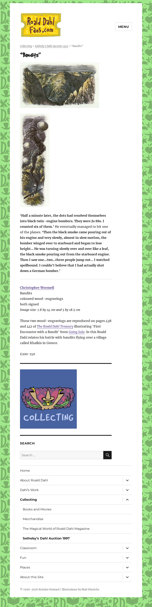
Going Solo (77, 332)
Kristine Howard (49, 589)
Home (25, 470)
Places (25, 567)
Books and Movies (37, 509)
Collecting (28, 500)
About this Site (32, 577)
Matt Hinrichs (90, 589)
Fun (23, 558)
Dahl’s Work (29, 490)
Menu (123, 27)
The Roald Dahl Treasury (55, 326)
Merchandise (33, 519)
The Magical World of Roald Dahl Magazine (56, 529)
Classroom (28, 548)
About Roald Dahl (34, 480)
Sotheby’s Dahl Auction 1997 (46, 538)
